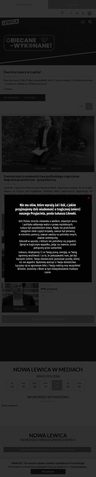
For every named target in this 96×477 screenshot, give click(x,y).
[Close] (89, 197)
